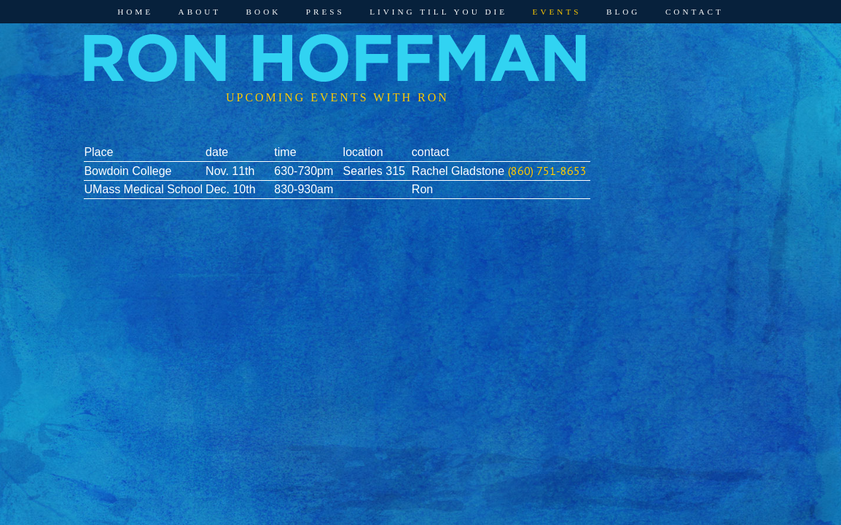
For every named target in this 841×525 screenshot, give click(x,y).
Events (557, 11)
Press (325, 11)
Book (263, 11)
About (200, 11)
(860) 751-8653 (547, 170)
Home (135, 11)
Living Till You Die (438, 11)
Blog (623, 11)
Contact (694, 11)
